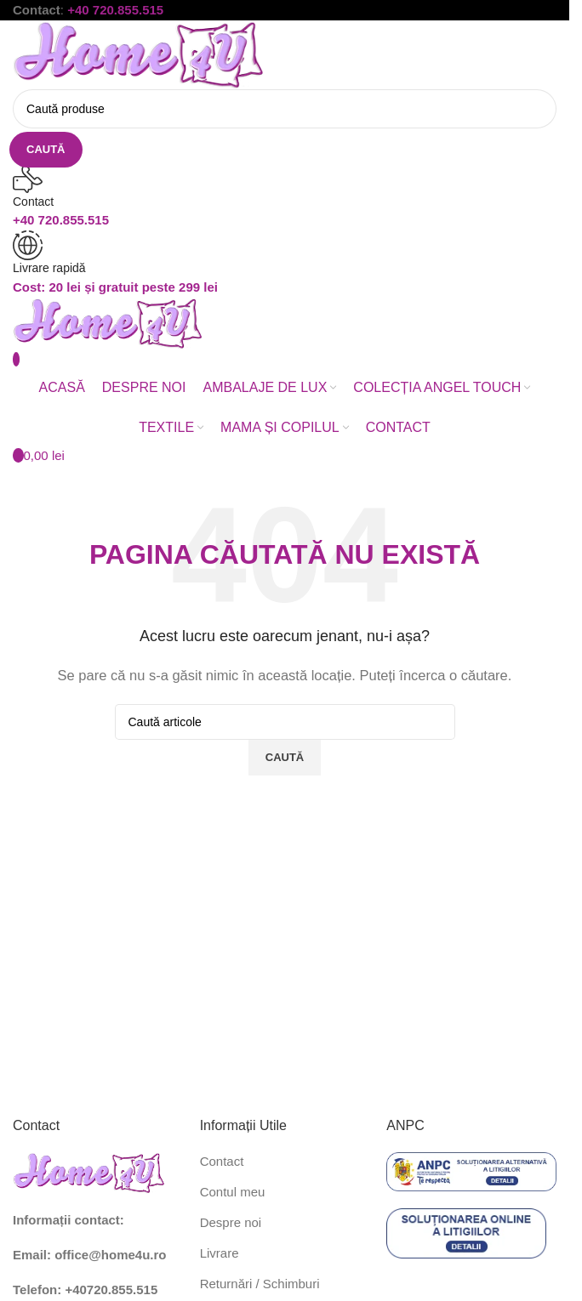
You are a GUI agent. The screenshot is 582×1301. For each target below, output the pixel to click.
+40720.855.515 (111, 1289)
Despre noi (231, 1222)
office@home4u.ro (110, 1254)
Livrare (219, 1253)
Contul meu (232, 1192)
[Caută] (284, 108)
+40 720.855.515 (115, 10)
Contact (222, 1161)
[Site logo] (140, 53)
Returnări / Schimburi (260, 1283)
